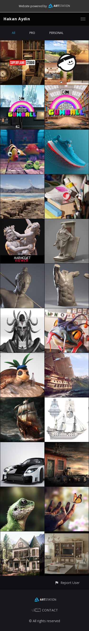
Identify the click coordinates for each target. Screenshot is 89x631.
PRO (32, 33)
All (13, 33)
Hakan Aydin (17, 18)
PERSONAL (56, 33)
